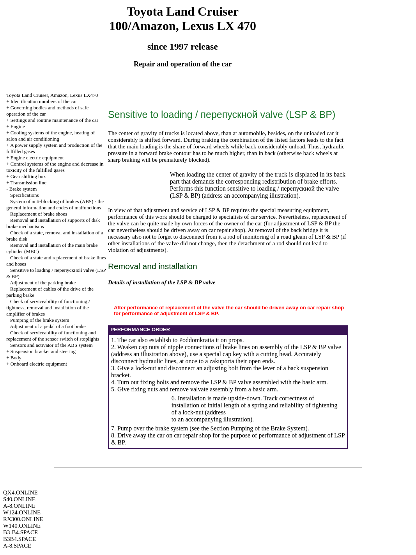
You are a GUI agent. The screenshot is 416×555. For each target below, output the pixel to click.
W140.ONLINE (22, 526)
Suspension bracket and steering (43, 351)
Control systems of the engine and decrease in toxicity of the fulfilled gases (54, 167)
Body (16, 357)
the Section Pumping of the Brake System (253, 428)
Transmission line (28, 183)
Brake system (23, 189)
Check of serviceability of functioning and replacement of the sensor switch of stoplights (52, 336)
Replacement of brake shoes (38, 214)
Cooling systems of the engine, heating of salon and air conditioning (50, 136)
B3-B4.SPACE (20, 532)
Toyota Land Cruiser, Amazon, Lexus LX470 (52, 95)
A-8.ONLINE (19, 506)
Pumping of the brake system (39, 320)
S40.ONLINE (19, 499)
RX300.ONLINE (23, 519)
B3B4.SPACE (19, 539)
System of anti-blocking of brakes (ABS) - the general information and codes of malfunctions (55, 204)
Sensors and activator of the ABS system (51, 345)
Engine (18, 126)
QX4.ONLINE (20, 492)
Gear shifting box (28, 176)
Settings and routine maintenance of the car (54, 120)
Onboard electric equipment (39, 364)
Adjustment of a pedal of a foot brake (48, 326)
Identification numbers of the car (44, 101)
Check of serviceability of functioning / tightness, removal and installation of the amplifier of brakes (48, 307)
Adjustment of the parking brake (43, 283)
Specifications (24, 195)
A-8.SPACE (17, 546)
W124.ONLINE (22, 512)
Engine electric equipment (37, 158)
